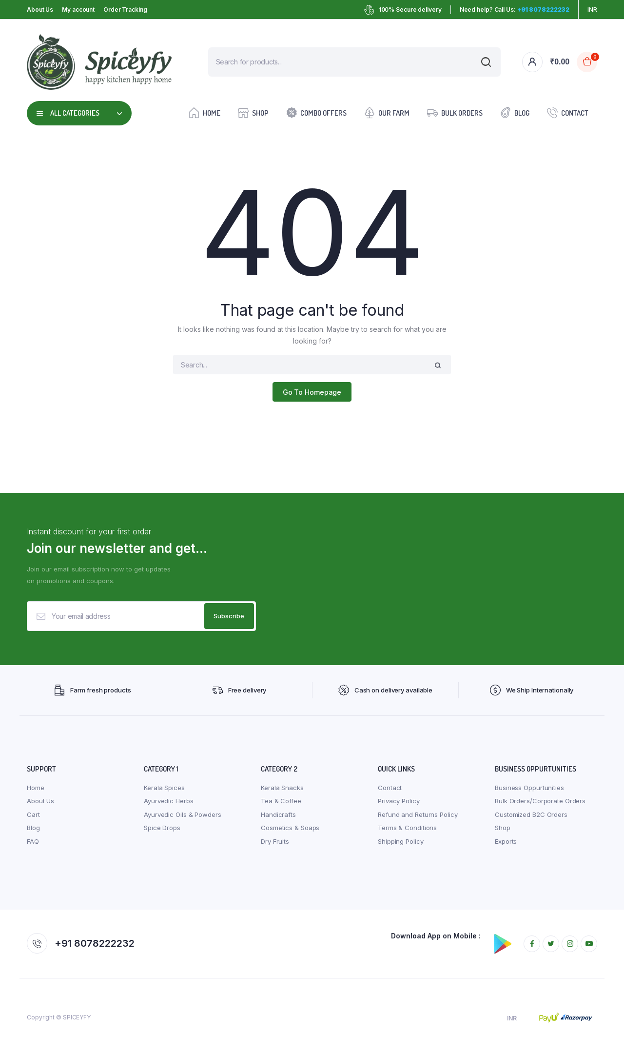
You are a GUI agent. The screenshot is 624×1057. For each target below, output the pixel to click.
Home (204, 112)
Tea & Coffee (281, 801)
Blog (514, 112)
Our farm (387, 112)
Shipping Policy (401, 842)
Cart (33, 815)
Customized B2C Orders (531, 815)
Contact (567, 112)
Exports (506, 842)
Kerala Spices (164, 788)
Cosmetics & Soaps (290, 828)
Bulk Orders (455, 112)
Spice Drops (162, 828)
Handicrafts (278, 815)
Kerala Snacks (282, 788)
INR (592, 9)
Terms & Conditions (407, 828)
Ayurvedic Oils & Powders (182, 815)
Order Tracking (125, 9)
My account (78, 9)
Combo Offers (316, 112)
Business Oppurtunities (529, 788)
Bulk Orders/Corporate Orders (540, 801)
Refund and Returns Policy (418, 815)
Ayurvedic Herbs (169, 801)
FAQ (33, 842)
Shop (253, 112)
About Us (40, 9)
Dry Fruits (275, 842)
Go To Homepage (312, 392)
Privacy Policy (399, 801)
